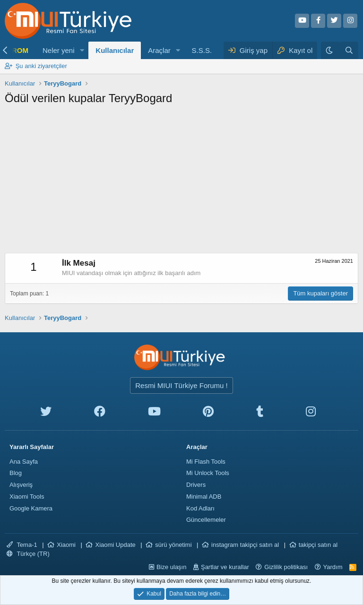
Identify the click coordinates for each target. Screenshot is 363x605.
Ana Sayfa (23, 461)
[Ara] (349, 50)
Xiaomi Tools (26, 496)
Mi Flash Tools (205, 461)
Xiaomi (66, 544)
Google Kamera (30, 508)
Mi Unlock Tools (207, 472)
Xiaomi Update (115, 544)
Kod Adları (200, 508)
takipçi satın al (318, 544)
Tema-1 (22, 544)
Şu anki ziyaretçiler (41, 65)
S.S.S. (202, 50)
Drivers (196, 484)
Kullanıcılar (114, 50)
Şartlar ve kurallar (225, 566)
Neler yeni (59, 50)
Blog (15, 472)
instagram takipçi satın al (245, 544)
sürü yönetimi (173, 544)
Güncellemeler (206, 519)
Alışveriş (21, 484)
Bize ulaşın (171, 566)
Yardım (333, 566)
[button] (81, 50)
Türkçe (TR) (28, 553)
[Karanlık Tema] (330, 50)
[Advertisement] (181, 182)
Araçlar (159, 50)
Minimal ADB (203, 496)
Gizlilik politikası (286, 566)
